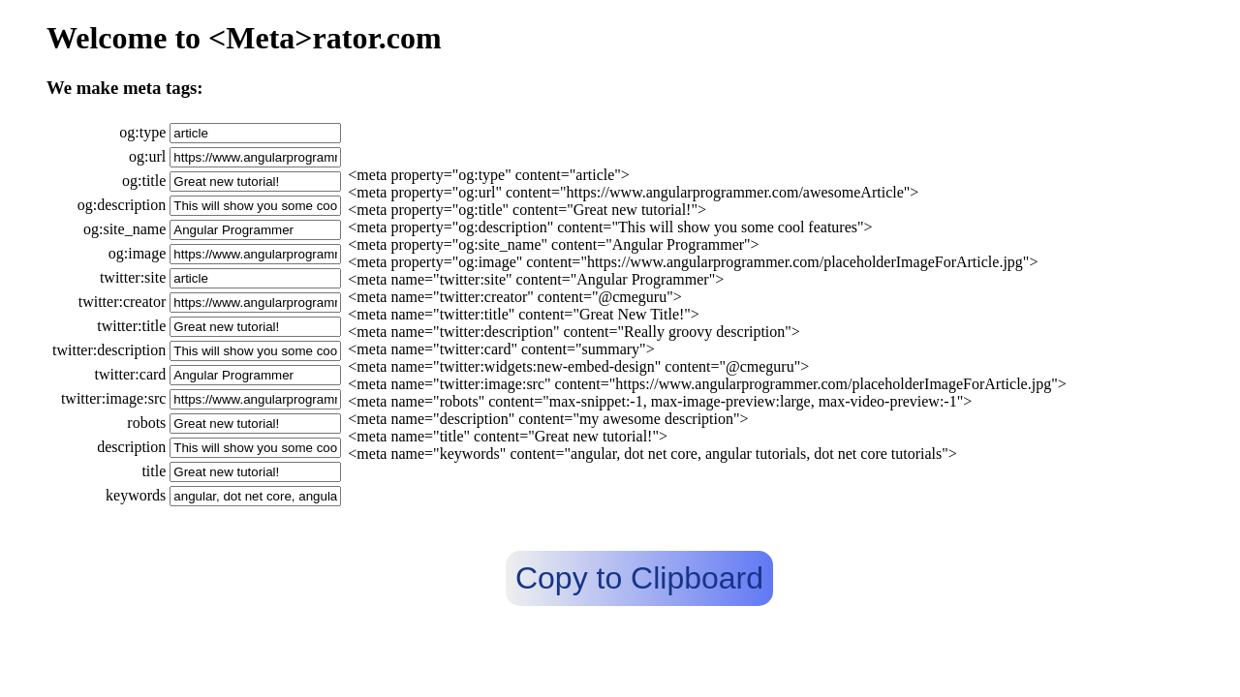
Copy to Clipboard (639, 578)
